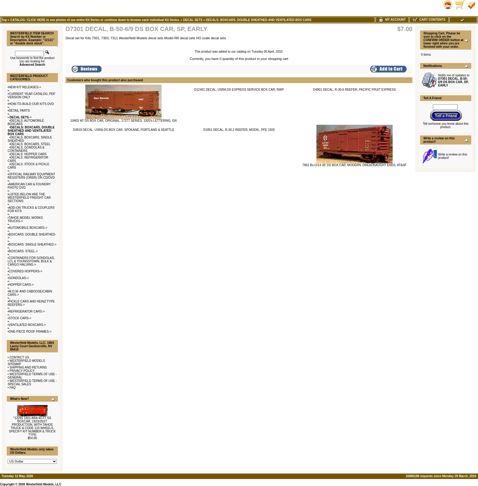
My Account (392, 19)
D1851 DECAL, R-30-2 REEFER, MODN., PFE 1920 (239, 129)
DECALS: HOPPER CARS (28, 154)
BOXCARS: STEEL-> (23, 251)
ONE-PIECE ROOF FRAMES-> (30, 331)
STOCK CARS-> (20, 318)
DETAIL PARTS (19, 110)
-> (20, 117)
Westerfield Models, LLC (43, 484)
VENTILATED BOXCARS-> (27, 325)
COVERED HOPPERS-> (25, 271)
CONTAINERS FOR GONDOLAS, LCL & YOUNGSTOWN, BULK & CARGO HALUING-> (31, 261)
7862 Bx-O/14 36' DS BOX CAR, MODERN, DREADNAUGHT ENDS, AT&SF (354, 165)
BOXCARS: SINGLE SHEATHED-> (33, 244)
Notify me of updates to (453, 80)
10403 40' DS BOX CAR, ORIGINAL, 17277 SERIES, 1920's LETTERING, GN (123, 120)
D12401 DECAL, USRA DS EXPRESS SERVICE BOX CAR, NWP (239, 89)
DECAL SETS (192, 20)
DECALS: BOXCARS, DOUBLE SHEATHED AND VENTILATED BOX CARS (259, 20)
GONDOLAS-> (19, 278)
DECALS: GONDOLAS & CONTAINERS (26, 149)
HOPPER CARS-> (21, 284)
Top (4, 20)
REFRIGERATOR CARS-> (27, 311)
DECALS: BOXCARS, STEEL (30, 144)
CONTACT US (19, 357)
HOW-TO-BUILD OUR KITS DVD (31, 104)
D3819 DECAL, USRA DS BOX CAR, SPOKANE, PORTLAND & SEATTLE (123, 129)
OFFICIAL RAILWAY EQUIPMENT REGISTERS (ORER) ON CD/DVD (31, 176)
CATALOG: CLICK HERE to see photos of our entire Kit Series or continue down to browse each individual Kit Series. (95, 20)
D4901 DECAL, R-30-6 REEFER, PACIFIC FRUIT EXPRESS (354, 89)
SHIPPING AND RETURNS (28, 367)
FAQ (12, 387)
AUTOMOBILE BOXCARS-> (28, 227)
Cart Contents (429, 19)
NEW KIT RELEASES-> (25, 87)
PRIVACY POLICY (21, 370)
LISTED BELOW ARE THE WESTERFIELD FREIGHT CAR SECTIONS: (29, 198)
